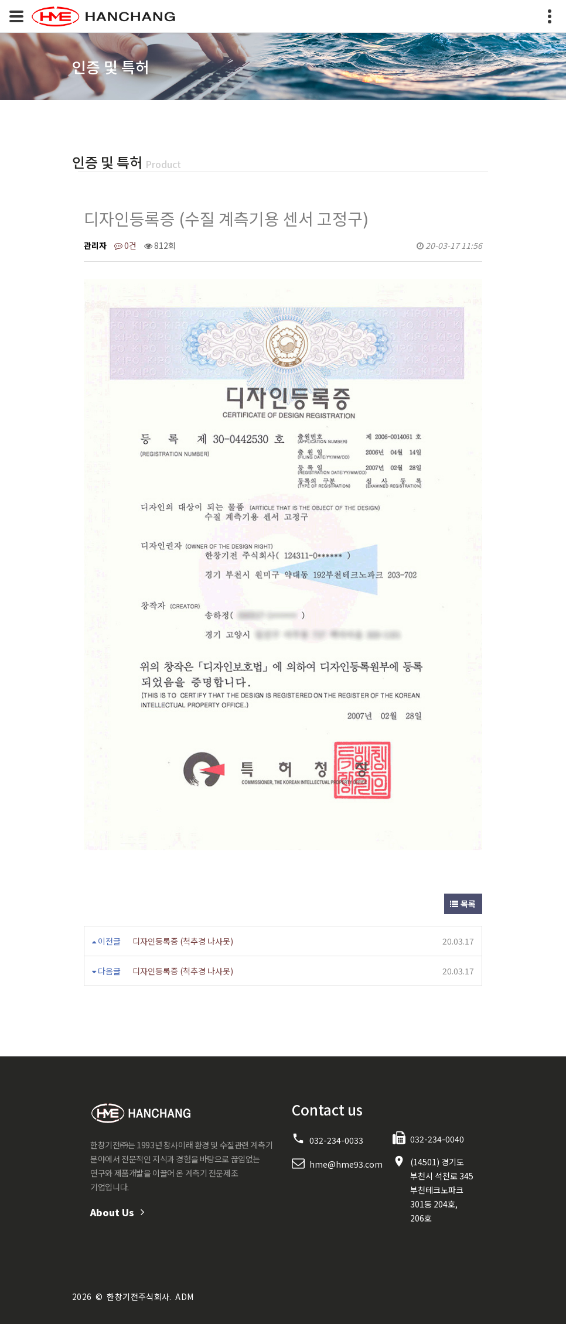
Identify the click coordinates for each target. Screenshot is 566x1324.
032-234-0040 (437, 1139)
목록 (463, 903)
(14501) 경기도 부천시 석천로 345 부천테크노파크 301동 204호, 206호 (441, 1190)
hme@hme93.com (346, 1164)
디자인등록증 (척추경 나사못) (182, 941)
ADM (184, 1296)
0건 (125, 245)
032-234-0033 (336, 1140)
